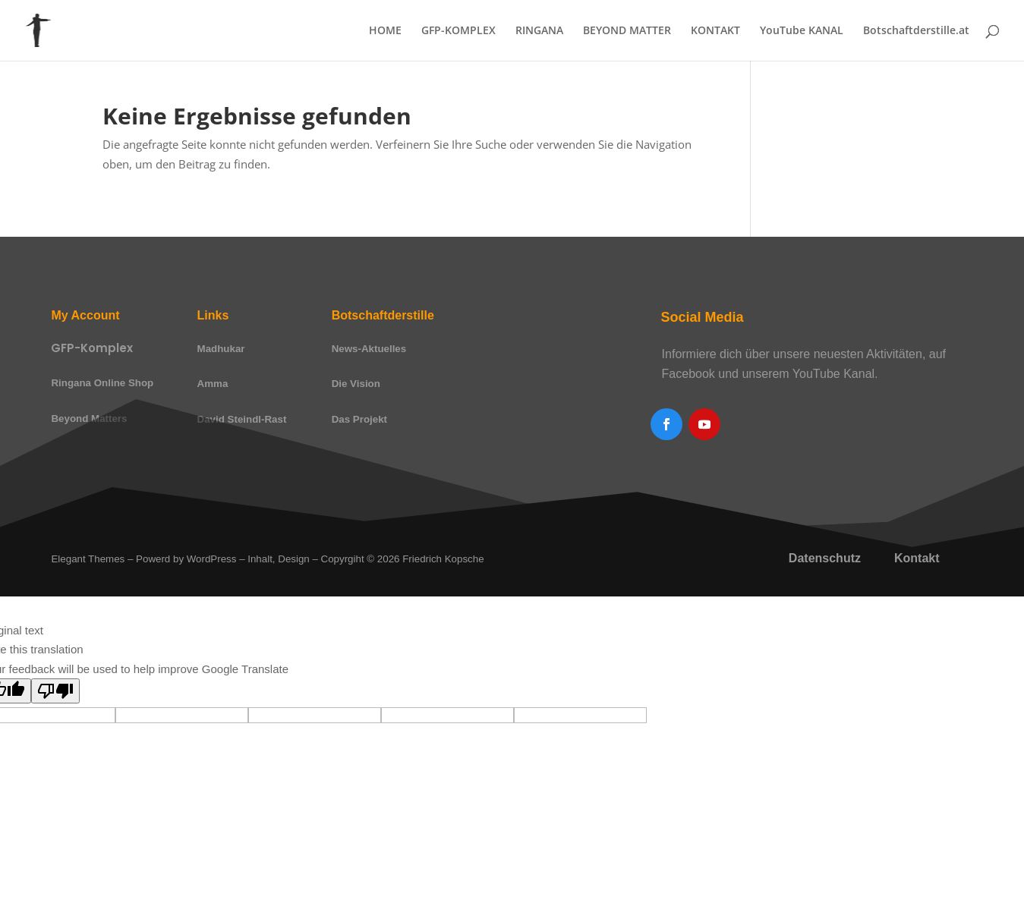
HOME (385, 31)
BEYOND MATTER (627, 31)
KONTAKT (715, 31)
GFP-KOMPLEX (458, 31)
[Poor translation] (55, 690)
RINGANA (539, 31)
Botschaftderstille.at (916, 31)
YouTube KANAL (801, 31)
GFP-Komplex (92, 348)
